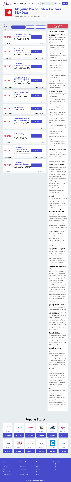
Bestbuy (38, 466)
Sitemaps (22, 471)
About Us (5, 464)
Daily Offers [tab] (30, 27)
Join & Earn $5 (64, 3)
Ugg (37, 471)
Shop (29, 3)
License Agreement (7, 474)
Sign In (59, 3)
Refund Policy (23, 469)
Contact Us (6, 466)
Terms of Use (23, 466)
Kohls (37, 474)
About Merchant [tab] (40, 27)
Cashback (33, 3)
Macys (38, 469)
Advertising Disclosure (8, 471)
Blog (38, 3)
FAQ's (4, 477)
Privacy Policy (23, 464)
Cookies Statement (24, 474)
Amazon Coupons (23, 3)
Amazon (38, 464)
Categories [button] (16, 3)
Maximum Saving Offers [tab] (18, 27)
